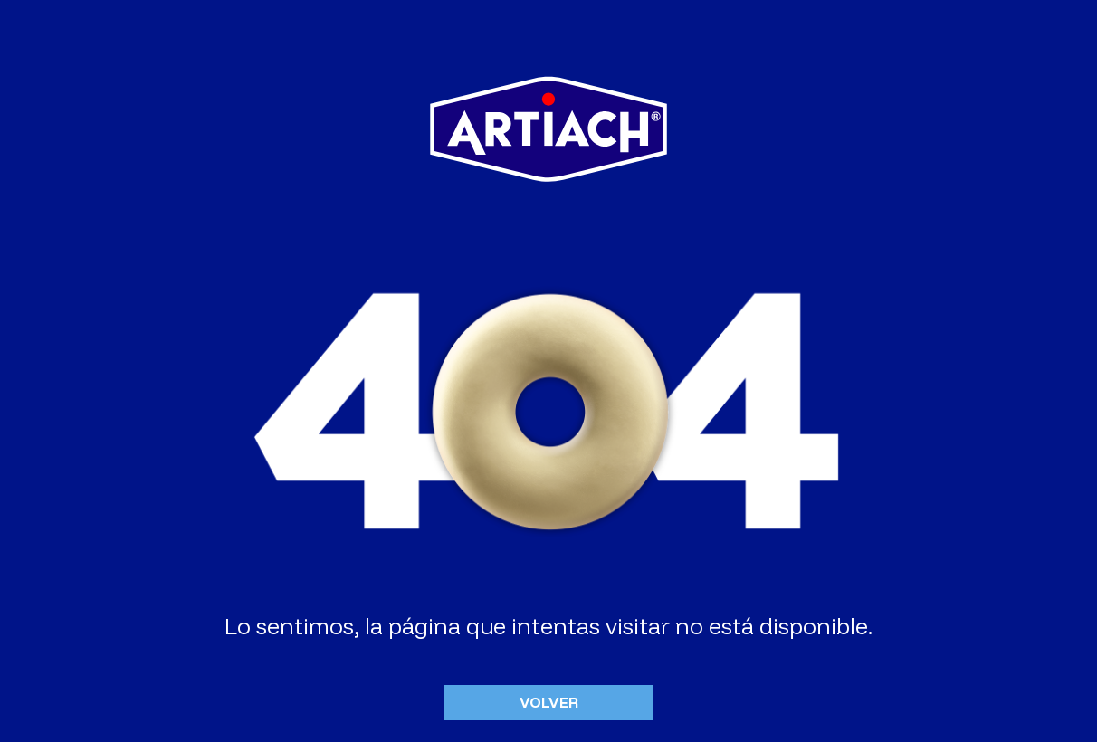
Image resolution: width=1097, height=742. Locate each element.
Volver (549, 702)
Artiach (548, 128)
